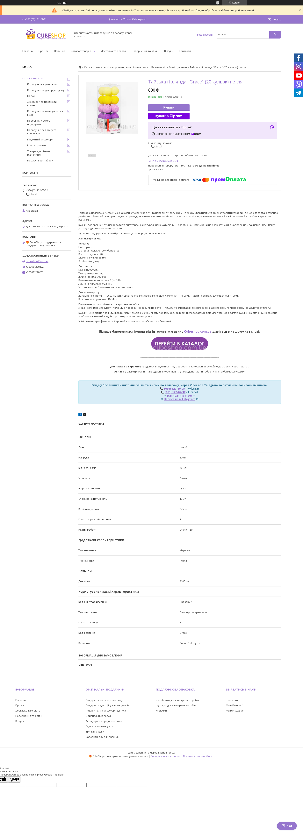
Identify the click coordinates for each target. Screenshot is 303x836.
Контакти (185, 51)
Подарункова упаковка (42, 84)
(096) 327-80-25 (174, 388)
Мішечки (161, 710)
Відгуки (168, 51)
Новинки (59, 51)
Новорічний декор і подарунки (128, 67)
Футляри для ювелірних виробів (176, 705)
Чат (287, 826)
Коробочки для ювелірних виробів (177, 700)
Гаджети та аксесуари (99, 726)
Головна (27, 51)
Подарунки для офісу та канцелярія (41, 131)
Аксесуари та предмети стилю (42, 103)
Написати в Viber (179, 395)
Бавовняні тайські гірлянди (169, 67)
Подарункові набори (40, 160)
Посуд (31, 96)
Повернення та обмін (145, 51)
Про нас (43, 51)
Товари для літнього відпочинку (39, 152)
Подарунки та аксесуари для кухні (45, 112)
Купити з (168, 116)
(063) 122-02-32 (175, 392)
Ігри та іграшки (36, 145)
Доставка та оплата (113, 51)
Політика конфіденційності (198, 756)
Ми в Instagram (235, 710)
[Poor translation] (14, 779)
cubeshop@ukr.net (37, 261)
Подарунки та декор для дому (45, 90)
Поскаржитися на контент (166, 756)
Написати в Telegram (179, 399)
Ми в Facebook (235, 705)
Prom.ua (171, 752)
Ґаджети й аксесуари (40, 139)
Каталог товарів (81, 51)
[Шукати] (275, 34)
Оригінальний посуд (98, 716)
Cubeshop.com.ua (198, 331)
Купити (168, 107)
